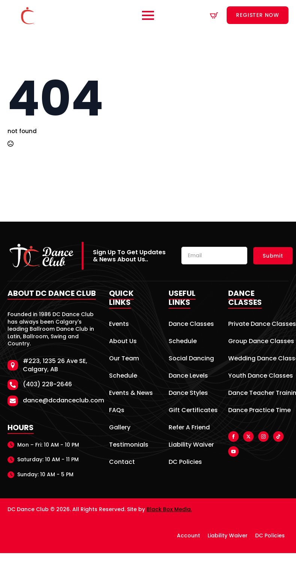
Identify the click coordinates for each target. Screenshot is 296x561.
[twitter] (248, 436)
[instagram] (263, 436)
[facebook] (233, 436)
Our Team (124, 359)
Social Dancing (191, 359)
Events (119, 324)
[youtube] (233, 451)
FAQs (116, 410)
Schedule (123, 376)
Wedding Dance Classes (258, 359)
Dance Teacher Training (258, 393)
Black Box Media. (169, 509)
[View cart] (214, 15)
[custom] (278, 436)
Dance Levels (188, 376)
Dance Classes (191, 324)
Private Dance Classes (258, 324)
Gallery (119, 428)
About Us (123, 341)
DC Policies (185, 462)
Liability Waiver (191, 445)
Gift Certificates (192, 410)
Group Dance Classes (258, 341)
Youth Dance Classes (258, 376)
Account (188, 535)
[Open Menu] (148, 15)
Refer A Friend (189, 428)
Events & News (131, 393)
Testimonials (128, 445)
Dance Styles (188, 393)
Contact (122, 462)
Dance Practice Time (258, 410)
